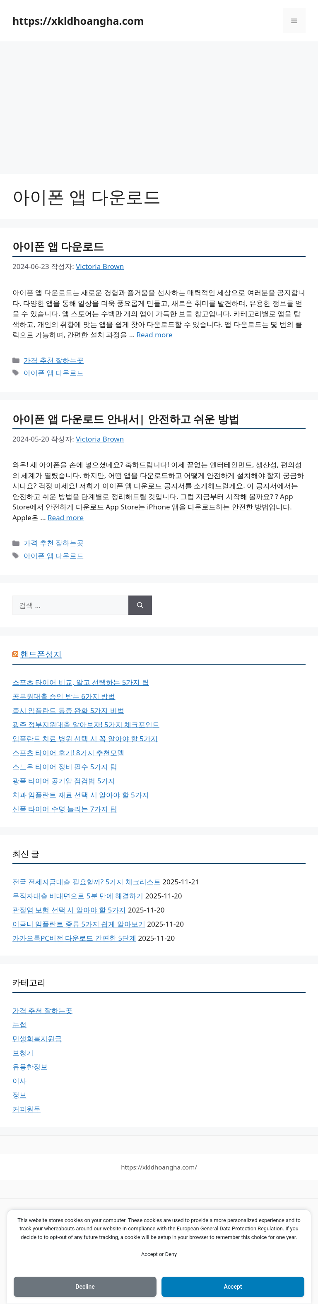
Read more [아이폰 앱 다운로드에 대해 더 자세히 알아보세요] (155, 334)
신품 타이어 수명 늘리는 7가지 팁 (64, 809)
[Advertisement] (159, 103)
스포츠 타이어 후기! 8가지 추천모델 (68, 752)
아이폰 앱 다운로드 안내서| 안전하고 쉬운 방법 (125, 419)
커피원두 (26, 1109)
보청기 (23, 1052)
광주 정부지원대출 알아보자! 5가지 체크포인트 (85, 724)
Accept (233, 1286)
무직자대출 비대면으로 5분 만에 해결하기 (77, 896)
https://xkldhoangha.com (78, 21)
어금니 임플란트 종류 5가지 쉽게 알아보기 (78, 924)
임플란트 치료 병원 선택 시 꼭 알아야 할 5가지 (85, 738)
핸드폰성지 (41, 654)
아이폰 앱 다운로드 (58, 246)
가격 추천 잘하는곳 (54, 360)
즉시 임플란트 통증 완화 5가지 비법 (68, 710)
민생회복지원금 (37, 1038)
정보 (19, 1095)
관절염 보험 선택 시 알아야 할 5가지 (69, 910)
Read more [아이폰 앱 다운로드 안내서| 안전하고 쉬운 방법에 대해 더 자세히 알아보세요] (66, 517)
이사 (19, 1080)
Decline (84, 1286)
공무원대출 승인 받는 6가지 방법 (63, 696)
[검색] (140, 605)
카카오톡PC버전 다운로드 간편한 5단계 (74, 938)
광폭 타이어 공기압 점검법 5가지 (63, 780)
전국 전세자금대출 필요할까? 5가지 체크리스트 (86, 881)
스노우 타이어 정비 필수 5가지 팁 (64, 766)
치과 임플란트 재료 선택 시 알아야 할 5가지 (80, 795)
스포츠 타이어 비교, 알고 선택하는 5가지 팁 (80, 682)
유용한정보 (30, 1066)
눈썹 (19, 1024)
